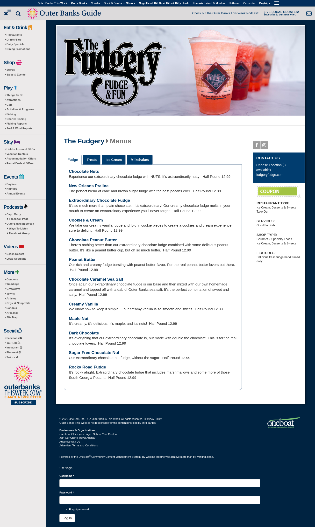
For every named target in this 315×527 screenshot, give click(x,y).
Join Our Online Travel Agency (77, 437)
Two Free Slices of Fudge (279, 192)
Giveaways (13, 288)
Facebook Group (19, 233)
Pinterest (14, 352)
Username (66, 475)
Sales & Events (16, 74)
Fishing (11, 114)
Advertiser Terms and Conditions (78, 445)
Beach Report (15, 253)
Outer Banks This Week (52, 3)
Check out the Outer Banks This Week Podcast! (225, 13)
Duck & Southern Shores (119, 3)
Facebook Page (19, 218)
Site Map (12, 317)
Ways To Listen (18, 228)
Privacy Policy (153, 418)
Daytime (12, 184)
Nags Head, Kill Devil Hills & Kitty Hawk (164, 3)
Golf (9, 104)
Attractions (14, 99)
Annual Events (16, 193)
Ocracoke (249, 3)
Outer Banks (79, 3)
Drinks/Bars (14, 39)
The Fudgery (84, 141)
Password (66, 492)
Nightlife (12, 188)
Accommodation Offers (21, 158)
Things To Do (15, 95)
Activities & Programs (20, 109)
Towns (11, 293)
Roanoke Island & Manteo (209, 3)
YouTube (13, 342)
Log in (67, 518)
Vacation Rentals (17, 154)
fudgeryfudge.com (269, 175)
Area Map (13, 312)
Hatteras (234, 3)
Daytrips (264, 3)
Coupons (12, 279)
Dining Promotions (18, 49)
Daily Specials (15, 44)
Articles (11, 298)
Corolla (95, 3)
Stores (11, 69)
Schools (12, 307)
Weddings (13, 284)
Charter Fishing (16, 119)
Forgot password (79, 509)
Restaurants (14, 34)
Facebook (14, 338)
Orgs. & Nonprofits (18, 303)
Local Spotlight (16, 258)
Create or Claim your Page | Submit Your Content (88, 434)
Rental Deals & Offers (20, 163)
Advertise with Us (69, 441)
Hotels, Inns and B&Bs (21, 149)
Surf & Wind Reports (19, 128)
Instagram (14, 347)
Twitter (12, 357)
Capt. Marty (14, 214)
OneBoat (85, 456)
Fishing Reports (17, 123)
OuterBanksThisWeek (20, 223)
